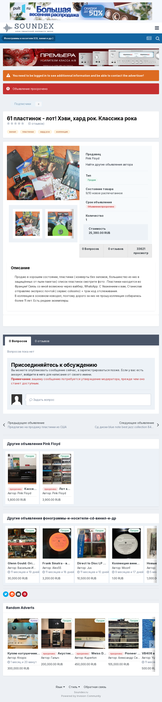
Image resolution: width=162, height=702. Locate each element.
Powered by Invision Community (81, 695)
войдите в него (34, 374)
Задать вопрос (42, 400)
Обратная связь (95, 687)
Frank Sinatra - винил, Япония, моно (69, 563)
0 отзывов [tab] (42, 341)
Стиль (74, 687)
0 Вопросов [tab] (18, 341)
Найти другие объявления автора (109, 164)
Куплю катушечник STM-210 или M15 (36, 653)
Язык (60, 687)
